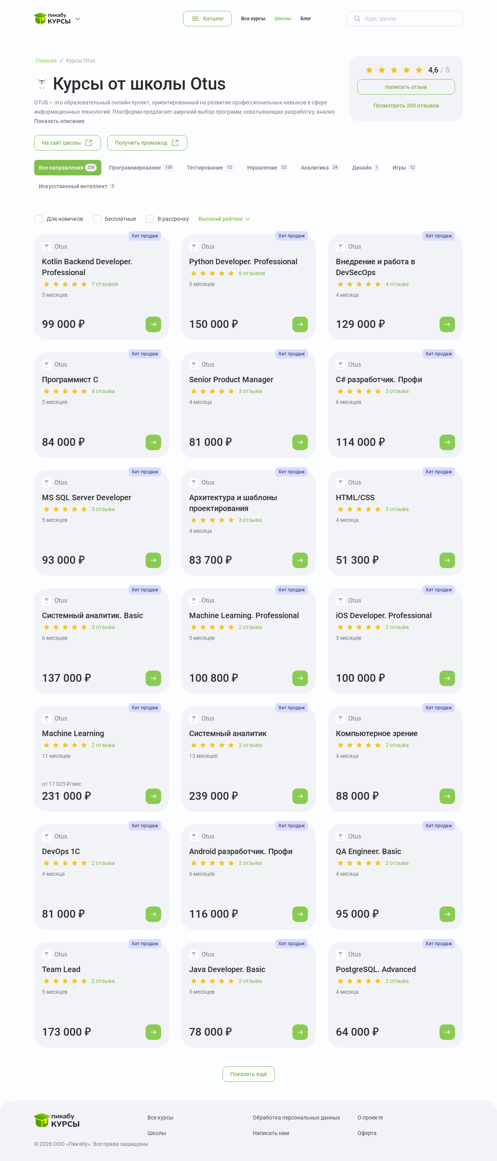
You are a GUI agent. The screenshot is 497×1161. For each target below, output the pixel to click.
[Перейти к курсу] (153, 324)
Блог (306, 18)
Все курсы (253, 18)
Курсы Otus (80, 60)
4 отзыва (397, 284)
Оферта (367, 1133)
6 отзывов (252, 273)
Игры (405, 168)
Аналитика (320, 168)
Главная (46, 60)
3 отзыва (250, 391)
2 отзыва (250, 627)
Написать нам (271, 1133)
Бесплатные (120, 219)
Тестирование (210, 168)
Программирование (141, 168)
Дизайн (366, 168)
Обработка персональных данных (296, 1117)
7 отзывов (105, 284)
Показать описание (59, 121)
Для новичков (65, 219)
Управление (267, 168)
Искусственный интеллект (77, 186)
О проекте (370, 1117)
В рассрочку (173, 219)
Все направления (68, 168)
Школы (283, 18)
